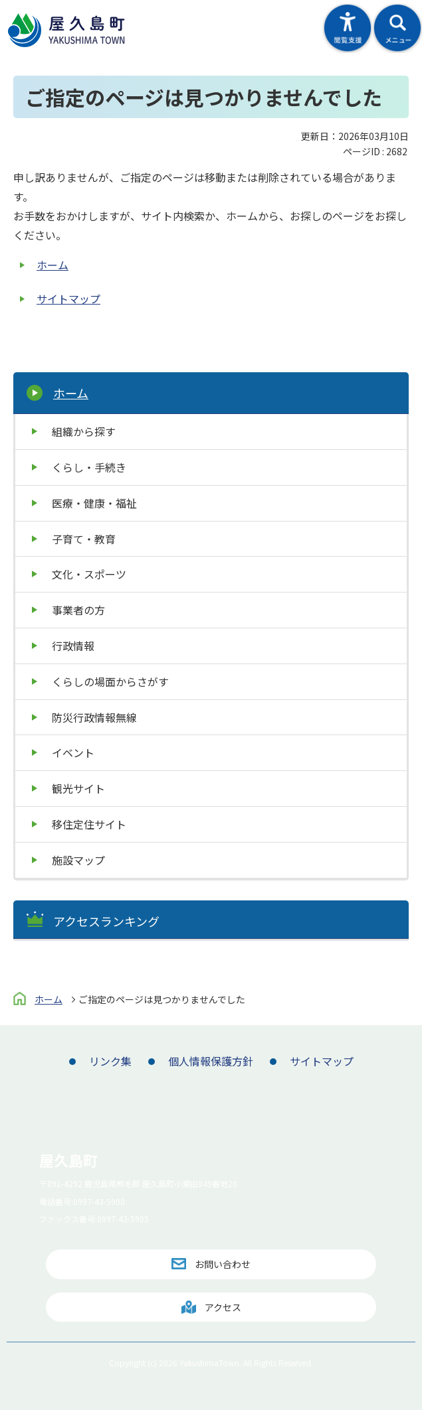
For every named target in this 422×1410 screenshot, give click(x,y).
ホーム (52, 265)
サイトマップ (68, 299)
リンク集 (110, 1061)
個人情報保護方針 (210, 1061)
